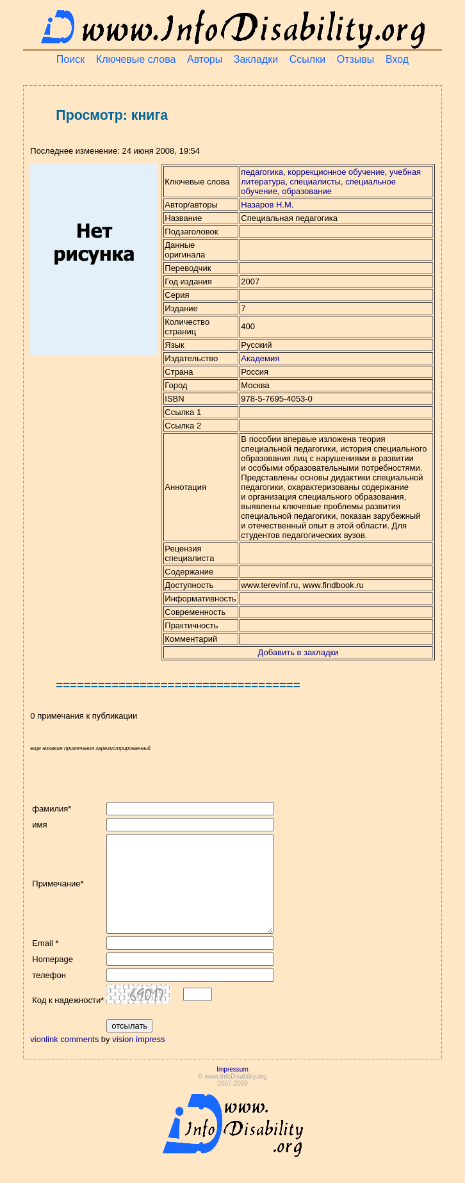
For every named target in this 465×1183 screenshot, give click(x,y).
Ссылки (307, 59)
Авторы (204, 59)
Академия (260, 358)
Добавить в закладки (298, 652)
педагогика (262, 172)
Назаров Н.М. (267, 204)
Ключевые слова (136, 59)
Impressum (232, 1088)
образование (307, 191)
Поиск (70, 59)
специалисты (315, 181)
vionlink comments (64, 1058)
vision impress (138, 1058)
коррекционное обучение (336, 172)
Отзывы (356, 59)
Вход (397, 59)
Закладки (256, 59)
